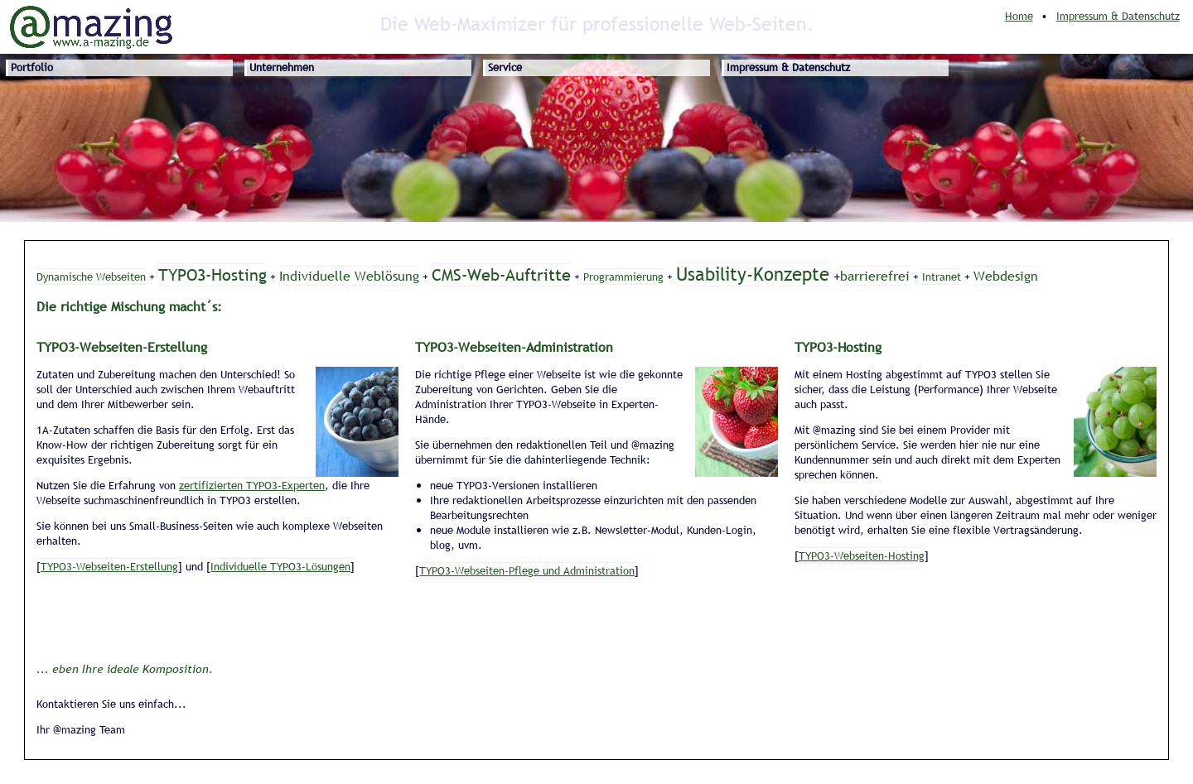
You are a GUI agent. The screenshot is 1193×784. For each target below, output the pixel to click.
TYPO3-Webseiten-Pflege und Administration (527, 570)
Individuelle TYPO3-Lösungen (280, 566)
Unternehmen (281, 67)
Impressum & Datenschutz (1118, 15)
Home (1019, 15)
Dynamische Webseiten (91, 276)
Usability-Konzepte (752, 274)
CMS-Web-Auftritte (501, 275)
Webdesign (1005, 276)
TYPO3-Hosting (212, 275)
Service (505, 67)
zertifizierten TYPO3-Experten (252, 485)
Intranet (941, 276)
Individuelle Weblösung (349, 276)
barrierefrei (875, 276)
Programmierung (623, 276)
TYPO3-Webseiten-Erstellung (109, 566)
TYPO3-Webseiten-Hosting (862, 555)
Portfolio (32, 67)
